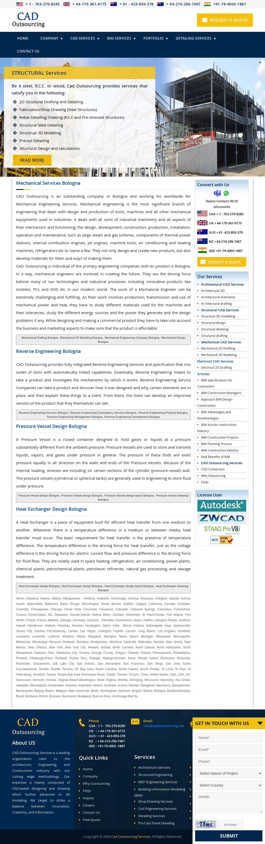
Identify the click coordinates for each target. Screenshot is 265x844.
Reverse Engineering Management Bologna (74, 416)
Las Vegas (87, 631)
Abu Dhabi (182, 680)
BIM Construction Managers (221, 393)
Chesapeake (39, 609)
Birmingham (108, 691)
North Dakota (145, 647)
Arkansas (146, 598)
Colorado (121, 609)
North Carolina (123, 647)
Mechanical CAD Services (221, 342)
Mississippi (39, 642)
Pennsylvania (161, 653)
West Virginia (106, 680)
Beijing (38, 691)
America (89, 598)
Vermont (38, 680)
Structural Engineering (153, 774)
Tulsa (144, 674)
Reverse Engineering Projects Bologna (162, 412)
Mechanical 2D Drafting (218, 348)
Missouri (55, 642)
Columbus (164, 609)
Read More (52, 160)
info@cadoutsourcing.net (163, 725)
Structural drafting (214, 336)
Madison (68, 636)
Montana (83, 642)
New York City (75, 647)
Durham (118, 615)
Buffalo (128, 604)
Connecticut (182, 609)
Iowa (168, 625)
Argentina (84, 685)
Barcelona (163, 685)
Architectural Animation (218, 297)
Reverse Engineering (48, 351)
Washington (87, 680)
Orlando (133, 653)
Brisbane (31, 696)
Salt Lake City (63, 663)
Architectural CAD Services (222, 284)
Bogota (137, 691)
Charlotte (22, 609)
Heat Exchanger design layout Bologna (129, 586)
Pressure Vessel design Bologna (38, 495)
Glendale (107, 620)
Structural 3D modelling (218, 316)
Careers (86, 805)
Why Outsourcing (213, 475)
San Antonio (86, 663)
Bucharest (69, 696)
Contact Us (28, 51)
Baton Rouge (69, 604)
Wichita (122, 680)
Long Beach (147, 631)
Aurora (185, 598)
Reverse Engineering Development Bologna (132, 416)
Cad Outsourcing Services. (131, 836)
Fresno (30, 620)
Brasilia (185, 691)
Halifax (148, 620)
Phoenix (21, 658)
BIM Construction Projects (219, 437)
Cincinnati (90, 609)
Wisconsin (151, 680)
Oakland (40, 653)
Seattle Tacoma (62, 669)
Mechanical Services (48, 183)
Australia (110, 685)
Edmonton (133, 615)
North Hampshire (169, 647)
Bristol (43, 696)
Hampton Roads (165, 620)
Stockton (39, 674)
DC (50, 615)
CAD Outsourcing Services (221, 463)
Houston (78, 625)
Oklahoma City (66, 653)
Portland (61, 658)
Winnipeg (136, 680)
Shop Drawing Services (153, 801)
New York (56, 647)
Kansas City (43, 631)
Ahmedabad (38, 685)
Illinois (127, 625)
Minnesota (23, 642)
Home (22, 38)
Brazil (20, 696)
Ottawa (146, 653)
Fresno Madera (47, 620)
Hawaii (20, 625)
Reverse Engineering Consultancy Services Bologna (103, 412)
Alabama (32, 598)
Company (49, 38)
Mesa (123, 636)
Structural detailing (215, 329)
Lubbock (54, 636)
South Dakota (128, 669)
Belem (49, 691)
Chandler (184, 604)
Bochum (124, 691)
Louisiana (22, 636)
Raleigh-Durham (114, 658)
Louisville (38, 636)
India (116, 625)
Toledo (110, 674)
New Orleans (37, 647)
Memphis (110, 636)
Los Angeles (167, 631)
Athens (97, 685)
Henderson (35, 625)
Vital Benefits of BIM (215, 457)
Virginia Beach (68, 680)
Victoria (51, 680)
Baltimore (51, 604)
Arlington (161, 598)
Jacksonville (181, 625)
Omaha (84, 653)
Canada (169, 604)
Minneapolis (181, 636)
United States (159, 674)
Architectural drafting (216, 303)
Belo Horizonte (79, 691)
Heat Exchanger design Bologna (39, 586)
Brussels (55, 696)
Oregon (120, 653)
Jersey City (24, 631)
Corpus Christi (26, 615)
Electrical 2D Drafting (216, 367)
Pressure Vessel (51, 426)
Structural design (213, 323)
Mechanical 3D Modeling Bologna (81, 337)
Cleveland (106, 609)
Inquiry (86, 798)
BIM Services (119, 38)
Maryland (94, 636)
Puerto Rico (78, 658)
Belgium (61, 691)
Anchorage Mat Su (125, 696)
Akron (20, 598)
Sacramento (41, 663)
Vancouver (23, 680)
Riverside (183, 658)
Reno (132, 658)
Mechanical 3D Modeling (219, 355)
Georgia (65, 620)
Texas (101, 674)
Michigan (147, 636)
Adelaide (22, 685)
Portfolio (153, 38)
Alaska (44, 598)
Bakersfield (34, 604)
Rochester (23, 663)
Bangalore (148, 685)
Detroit (85, 615)
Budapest (84, 696)
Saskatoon (29, 669)
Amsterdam (56, 685)
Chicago (56, 609)
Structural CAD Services (220, 310)
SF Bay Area (84, 669)
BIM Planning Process (216, 444)
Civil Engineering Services (155, 808)
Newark (93, 647)
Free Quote (89, 819)
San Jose (173, 663)
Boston (116, 604)
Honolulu (63, 625)
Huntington (93, 625)
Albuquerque (72, 598)
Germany (79, 620)
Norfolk (106, 647)
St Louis (167, 669)
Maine (81, 636)
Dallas (41, 615)
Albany (56, 598)
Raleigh (95, 658)
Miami (134, 636)
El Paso (148, 615)
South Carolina (106, 669)
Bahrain (134, 685)
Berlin (95, 691)
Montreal (116, 642)
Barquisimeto (181, 685)
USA (181, 674)
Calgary (141, 604)
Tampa (51, 674)
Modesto (69, 642)
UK (188, 674)
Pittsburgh (37, 658)
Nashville (130, 642)
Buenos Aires (101, 696)
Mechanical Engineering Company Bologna (132, 337)
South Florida (149, 669)
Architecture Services (152, 767)
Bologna (160, 691)
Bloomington (90, 604)
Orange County (102, 653)
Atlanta (174, 598)
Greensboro (123, 620)
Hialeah (50, 625)
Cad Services (82, 38)
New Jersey (174, 642)
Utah (173, 674)
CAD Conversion (213, 469)
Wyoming (166, 680)
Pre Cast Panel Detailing (154, 823)
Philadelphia (181, 653)
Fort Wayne (174, 615)
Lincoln (131, 631)
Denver (75, 615)
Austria (122, 685)
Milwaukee (163, 636)
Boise (105, 604)
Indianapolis (154, 625)
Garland (92, 620)
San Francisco (133, 663)
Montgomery (99, 642)
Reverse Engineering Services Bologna (43, 412)
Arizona (133, 598)
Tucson (134, 674)
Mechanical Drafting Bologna (40, 337)
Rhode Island (148, 658)
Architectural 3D (213, 290)
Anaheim (103, 598)
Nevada (158, 642)
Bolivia (147, 691)
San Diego (155, 663)
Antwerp (71, 685)
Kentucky (59, 631)
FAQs (205, 482)
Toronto (121, 674)
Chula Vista (72, 609)
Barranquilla (24, 691)
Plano (49, 658)
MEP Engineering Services (155, 782)
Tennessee (88, 674)
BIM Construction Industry (219, 450)
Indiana (139, 625)
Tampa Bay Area (68, 674)
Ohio (51, 653)
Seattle (44, 669)
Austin (20, 604)
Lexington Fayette (110, 631)
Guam (137, 620)
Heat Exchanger (51, 509)
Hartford (184, 620)
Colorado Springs (142, 609)
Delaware (61, 615)
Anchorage (118, 598)
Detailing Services (193, 38)
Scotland (184, 631)
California (155, 604)
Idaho (107, 625)
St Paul (180, 669)
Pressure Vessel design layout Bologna (129, 495)
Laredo (73, 631)
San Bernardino (109, 663)
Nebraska (144, 642)
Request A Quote (225, 20)
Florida (159, 615)
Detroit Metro (101, 615)
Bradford (173, 691)
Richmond (167, 658)
